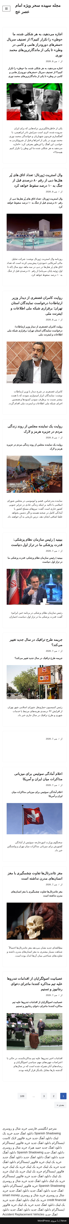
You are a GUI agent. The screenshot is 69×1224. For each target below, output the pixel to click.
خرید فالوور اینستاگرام (16, 1143)
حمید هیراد (34, 1147)
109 (22, 1096)
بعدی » (60, 1105)
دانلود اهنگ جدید (23, 1133)
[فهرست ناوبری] (6, 8)
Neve (64, 1220)
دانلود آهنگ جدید (42, 1138)
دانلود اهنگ (51, 1157)
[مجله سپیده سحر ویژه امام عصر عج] (41, 8)
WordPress (43, 1220)
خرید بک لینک (53, 1162)
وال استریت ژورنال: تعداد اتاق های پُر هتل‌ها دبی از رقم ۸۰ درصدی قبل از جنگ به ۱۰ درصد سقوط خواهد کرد (35, 180)
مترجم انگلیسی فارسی (42, 1128)
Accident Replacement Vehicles (23, 1214)
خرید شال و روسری (14, 1128)
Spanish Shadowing (47, 1133)
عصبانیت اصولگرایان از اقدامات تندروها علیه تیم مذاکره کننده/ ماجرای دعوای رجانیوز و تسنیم (34, 984)
